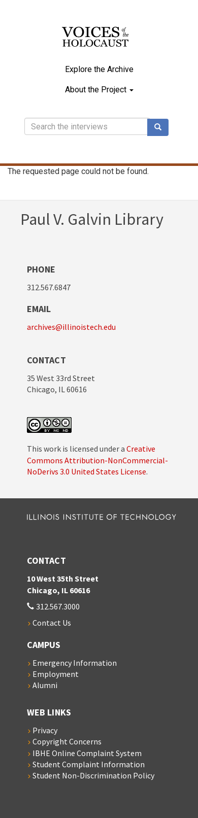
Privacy (44, 730)
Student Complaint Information (88, 764)
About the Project (99, 89)
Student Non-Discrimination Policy (93, 775)
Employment (55, 674)
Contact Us (51, 623)
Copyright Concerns (67, 741)
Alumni (44, 685)
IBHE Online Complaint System (87, 753)
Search (161, 127)
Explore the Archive (99, 69)
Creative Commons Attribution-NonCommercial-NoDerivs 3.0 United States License (97, 460)
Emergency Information (74, 663)
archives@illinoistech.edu (71, 327)
